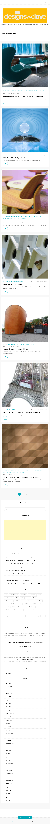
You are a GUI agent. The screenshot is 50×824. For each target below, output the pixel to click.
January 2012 (9, 766)
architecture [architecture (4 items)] (23, 594)
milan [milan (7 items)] (21, 609)
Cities (26, 90)
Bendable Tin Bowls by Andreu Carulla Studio (17, 577)
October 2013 (9, 716)
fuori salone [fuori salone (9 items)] (38, 600)
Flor (22, 216)
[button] (45, 2)
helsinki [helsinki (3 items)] (13, 603)
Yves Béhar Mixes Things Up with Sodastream (17, 580)
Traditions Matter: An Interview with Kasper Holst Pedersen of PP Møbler (24, 583)
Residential (12, 218)
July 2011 (8, 787)
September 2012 (10, 743)
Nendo (15, 281)
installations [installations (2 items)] (35, 603)
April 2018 (8, 683)
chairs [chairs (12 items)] (22, 597)
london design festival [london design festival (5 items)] (29, 606)
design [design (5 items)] (34, 597)
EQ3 (19, 216)
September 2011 (10, 780)
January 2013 (9, 736)
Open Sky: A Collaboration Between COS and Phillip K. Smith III (22, 557)
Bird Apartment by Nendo (12, 284)
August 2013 (9, 720)
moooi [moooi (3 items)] (17, 612)
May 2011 (8, 793)
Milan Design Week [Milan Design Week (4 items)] (29, 609)
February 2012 (9, 763)
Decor (15, 216)
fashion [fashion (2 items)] (23, 600)
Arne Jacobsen (18, 90)
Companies (40, 90)
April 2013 (8, 726)
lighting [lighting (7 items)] (14, 606)
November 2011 (9, 773)
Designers (25, 92)
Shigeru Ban (20, 472)
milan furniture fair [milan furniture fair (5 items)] (9, 612)
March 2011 (8, 800)
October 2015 (9, 686)
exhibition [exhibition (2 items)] (17, 600)
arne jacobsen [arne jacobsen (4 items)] (32, 594)
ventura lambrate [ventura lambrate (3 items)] (26, 619)
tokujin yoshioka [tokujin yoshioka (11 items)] (8, 619)
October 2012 (9, 740)
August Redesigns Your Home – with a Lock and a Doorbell (21, 560)
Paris (13, 409)
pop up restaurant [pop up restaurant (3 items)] (9, 616)
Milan (30, 470)
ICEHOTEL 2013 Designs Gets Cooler (16, 158)
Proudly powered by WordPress (16, 821)
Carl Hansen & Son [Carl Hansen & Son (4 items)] (9, 597)
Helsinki (16, 344)
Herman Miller (30, 216)
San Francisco (22, 218)
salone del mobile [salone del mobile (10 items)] (20, 616)
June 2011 (8, 790)
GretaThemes (38, 821)
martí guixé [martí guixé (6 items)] (14, 609)
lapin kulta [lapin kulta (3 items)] (7, 606)
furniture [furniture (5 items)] (7, 603)
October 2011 (9, 777)
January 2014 (9, 710)
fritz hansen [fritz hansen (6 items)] (30, 600)
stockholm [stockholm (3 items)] (29, 616)
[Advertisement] (25, 530)
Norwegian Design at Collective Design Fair (17, 573)
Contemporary (8, 92)
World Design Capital (27, 344)
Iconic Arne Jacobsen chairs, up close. (15, 570)
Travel (14, 155)
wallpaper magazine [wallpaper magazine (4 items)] (9, 622)
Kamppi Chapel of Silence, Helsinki (15, 349)
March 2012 (8, 760)
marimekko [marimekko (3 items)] (7, 609)
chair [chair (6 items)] (17, 597)
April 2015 (8, 703)
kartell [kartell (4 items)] (41, 603)
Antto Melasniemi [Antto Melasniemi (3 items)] (14, 594)
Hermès (25, 470)
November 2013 (10, 713)
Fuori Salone (17, 470)
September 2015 (10, 690)
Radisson (43, 92)
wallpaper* (8, 673)
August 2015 (9, 693)
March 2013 (9, 730)
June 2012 (8, 750)
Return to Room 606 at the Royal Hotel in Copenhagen (23, 96)
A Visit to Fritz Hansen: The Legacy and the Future (19, 567)
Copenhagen (17, 92)
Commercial (32, 90)
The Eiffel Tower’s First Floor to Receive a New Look (21, 412)
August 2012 (9, 746)
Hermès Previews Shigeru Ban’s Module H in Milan (21, 477)
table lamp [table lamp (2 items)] (36, 616)
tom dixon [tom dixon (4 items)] (17, 619)
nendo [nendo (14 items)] (28, 612)
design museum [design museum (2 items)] (8, 600)
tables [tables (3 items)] (43, 616)
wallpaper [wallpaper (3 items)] (35, 619)
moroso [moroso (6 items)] (23, 612)
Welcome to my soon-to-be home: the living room (20, 223)
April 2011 (8, 797)
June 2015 (8, 696)
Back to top (25, 817)
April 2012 (8, 756)
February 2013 (9, 733)
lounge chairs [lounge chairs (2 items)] (40, 606)
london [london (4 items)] (20, 606)
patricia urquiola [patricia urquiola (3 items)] (36, 612)
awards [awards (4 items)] (39, 594)
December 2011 (9, 770)
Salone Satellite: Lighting (12, 553)
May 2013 (8, 723)
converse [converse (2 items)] (28, 597)
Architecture (7, 90)
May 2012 (8, 753)
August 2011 (9, 783)
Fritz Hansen (34, 92)
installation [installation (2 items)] (26, 603)
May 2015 (8, 700)
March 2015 (8, 706)
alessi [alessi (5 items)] (6, 594)
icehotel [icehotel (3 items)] (19, 603)
